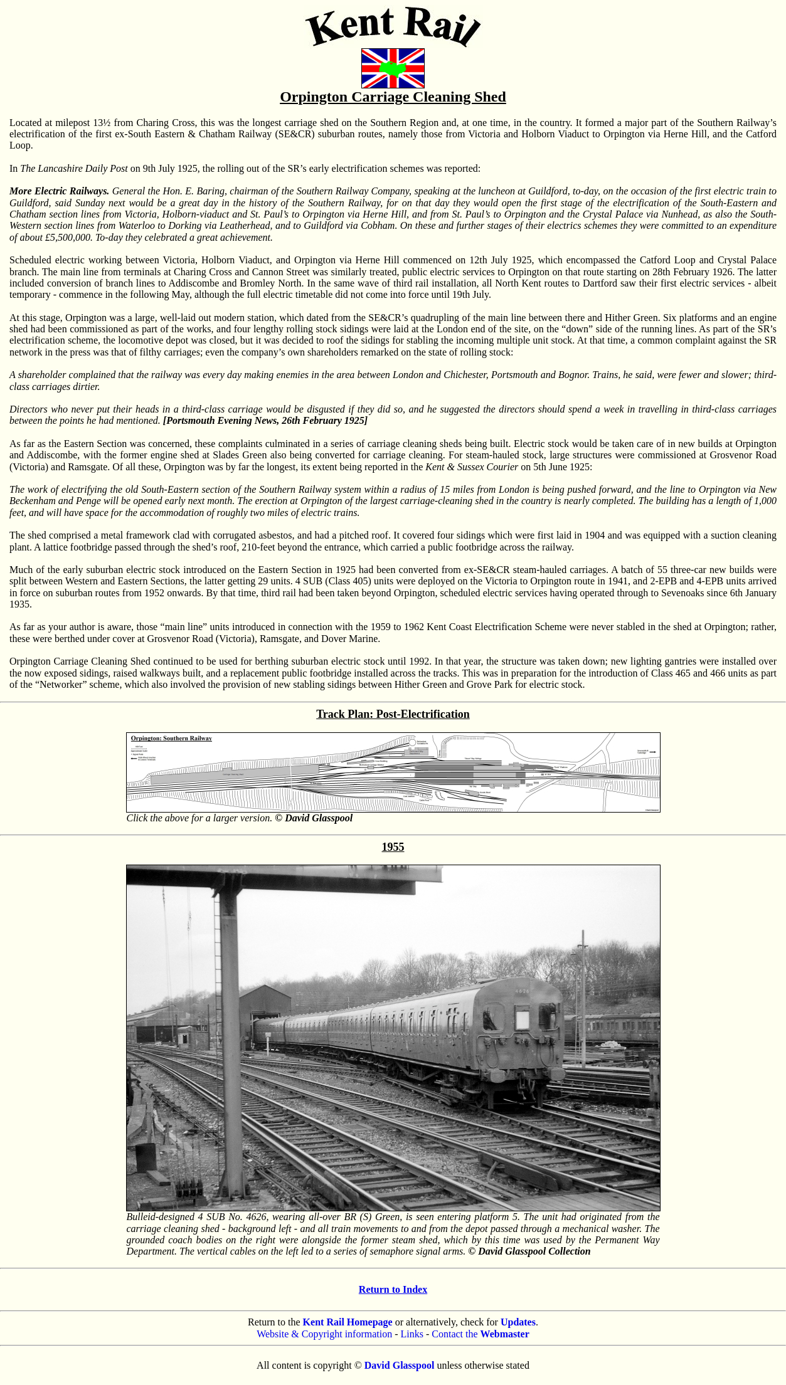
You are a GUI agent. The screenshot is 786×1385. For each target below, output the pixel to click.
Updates (518, 1322)
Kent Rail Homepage (348, 1322)
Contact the (480, 1334)
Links (412, 1334)
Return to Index (393, 1289)
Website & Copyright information (324, 1334)
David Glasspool (399, 1365)
